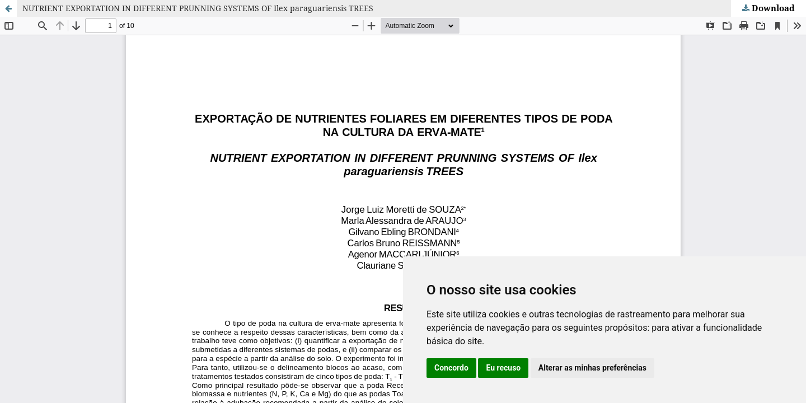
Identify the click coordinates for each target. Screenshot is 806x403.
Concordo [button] (451, 367)
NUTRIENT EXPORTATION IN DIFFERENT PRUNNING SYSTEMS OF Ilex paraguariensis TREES (197, 8)
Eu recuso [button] (503, 367)
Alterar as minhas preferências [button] (592, 367)
